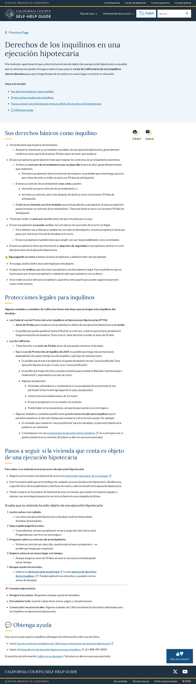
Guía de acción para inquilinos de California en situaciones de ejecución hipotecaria (65, 643)
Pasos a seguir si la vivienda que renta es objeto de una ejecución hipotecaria (56, 103)
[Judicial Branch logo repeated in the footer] (27, 681)
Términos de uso (140, 681)
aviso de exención (82, 390)
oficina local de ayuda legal (45, 571)
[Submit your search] (187, 13)
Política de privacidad (165, 681)
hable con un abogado (50, 656)
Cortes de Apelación (135, 2)
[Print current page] (135, 135)
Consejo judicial (183, 2)
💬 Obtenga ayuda (22, 110)
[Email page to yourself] (149, 135)
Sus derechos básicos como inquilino (32, 91)
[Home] (28, 14)
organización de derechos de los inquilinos (73, 433)
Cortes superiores (160, 2)
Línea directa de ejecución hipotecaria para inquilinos (52, 649)
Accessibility (120, 681)
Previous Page (16, 32)
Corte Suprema (112, 2)
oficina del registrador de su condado (88, 475)
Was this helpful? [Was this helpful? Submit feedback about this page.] (179, 655)
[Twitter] (175, 672)
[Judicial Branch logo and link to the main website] (27, 3)
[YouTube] (185, 672)
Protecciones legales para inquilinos (32, 97)
